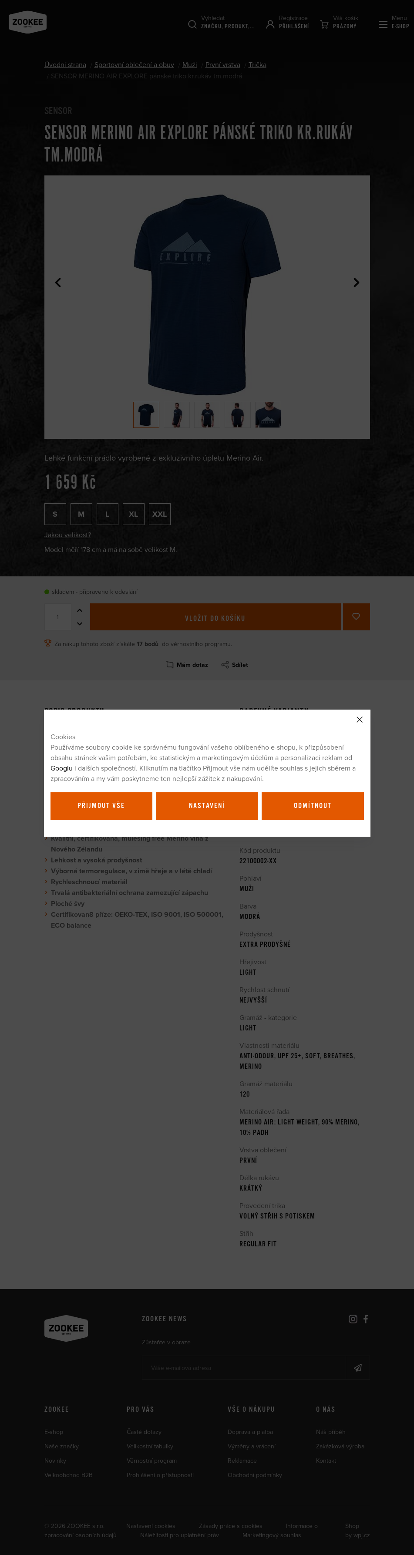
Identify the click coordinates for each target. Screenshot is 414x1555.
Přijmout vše (101, 805)
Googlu (61, 768)
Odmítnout (313, 805)
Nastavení (207, 805)
